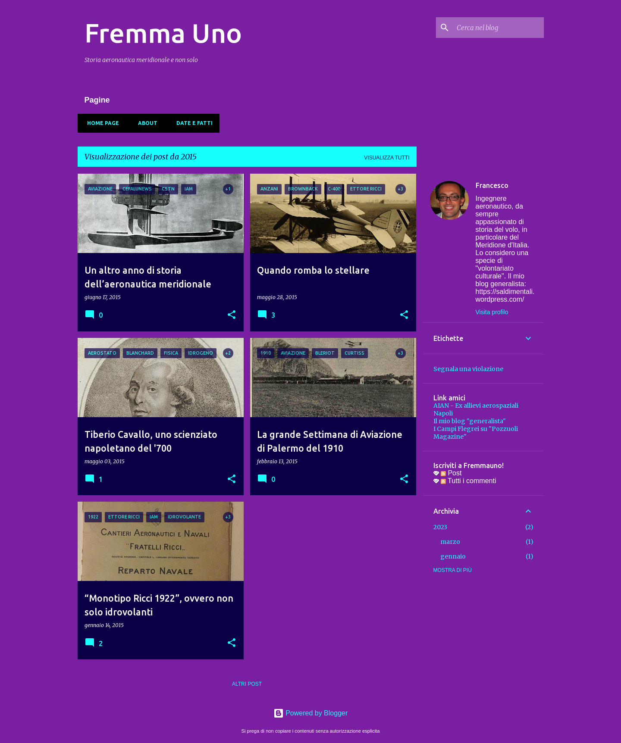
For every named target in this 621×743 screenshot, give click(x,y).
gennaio (453, 556)
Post (451, 473)
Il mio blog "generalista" (469, 421)
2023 (440, 527)
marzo (450, 542)
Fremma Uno (163, 33)
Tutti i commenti (468, 480)
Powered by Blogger (310, 713)
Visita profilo (492, 312)
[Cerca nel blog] (498, 27)
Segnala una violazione (468, 369)
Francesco (492, 185)
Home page (100, 123)
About (145, 123)
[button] (231, 315)
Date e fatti (192, 123)
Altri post (247, 684)
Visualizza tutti (386, 158)
